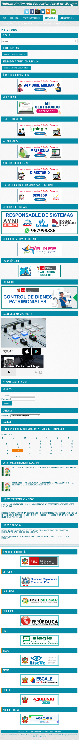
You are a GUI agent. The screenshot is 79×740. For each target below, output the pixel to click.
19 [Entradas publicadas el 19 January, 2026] (7, 450)
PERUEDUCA (8, 611)
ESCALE (6, 670)
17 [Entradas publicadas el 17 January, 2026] (61, 447)
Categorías (5, 416)
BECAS (58, 23)
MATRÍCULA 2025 (10, 141)
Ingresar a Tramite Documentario (16, 68)
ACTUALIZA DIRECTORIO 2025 (15, 163)
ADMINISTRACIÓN (67, 17)
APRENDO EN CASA (11, 710)
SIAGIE (5, 631)
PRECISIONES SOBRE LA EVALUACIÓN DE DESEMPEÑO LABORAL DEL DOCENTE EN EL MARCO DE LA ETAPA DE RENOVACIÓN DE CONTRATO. (43, 483)
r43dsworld (57, 735)
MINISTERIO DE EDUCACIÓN (14, 552)
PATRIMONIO (8, 282)
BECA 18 (6, 690)
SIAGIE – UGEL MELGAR (12, 119)
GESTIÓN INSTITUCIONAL (33, 17)
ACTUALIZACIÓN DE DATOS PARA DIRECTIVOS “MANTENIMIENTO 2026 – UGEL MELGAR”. (44, 467)
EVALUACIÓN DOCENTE (44, 23)
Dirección (15, 17)
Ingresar (7, 403)
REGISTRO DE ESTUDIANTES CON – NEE (19, 239)
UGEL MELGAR (9, 591)
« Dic (18, 456)
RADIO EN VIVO (27, 23)
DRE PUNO (7, 571)
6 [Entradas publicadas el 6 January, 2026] (17, 444)
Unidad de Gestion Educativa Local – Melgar (43, 732)
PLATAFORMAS (51, 17)
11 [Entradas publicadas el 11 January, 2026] (72, 444)
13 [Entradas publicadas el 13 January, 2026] (18, 447)
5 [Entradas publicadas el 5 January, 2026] (6, 444)
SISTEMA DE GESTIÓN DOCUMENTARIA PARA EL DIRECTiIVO (28, 185)
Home (4, 18)
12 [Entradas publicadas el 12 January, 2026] (7, 447)
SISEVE (6, 650)
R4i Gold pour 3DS (39, 736)
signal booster (40, 735)
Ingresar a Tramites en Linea (14, 54)
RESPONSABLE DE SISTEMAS (15, 207)
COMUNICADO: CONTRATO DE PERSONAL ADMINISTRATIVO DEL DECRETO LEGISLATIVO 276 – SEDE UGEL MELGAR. (37, 505)
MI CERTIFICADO (10, 97)
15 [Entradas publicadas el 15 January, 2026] (40, 447)
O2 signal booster (67, 735)
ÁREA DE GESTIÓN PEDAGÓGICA (16, 75)
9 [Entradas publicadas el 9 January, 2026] (50, 444)
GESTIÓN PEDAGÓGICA (11, 23)
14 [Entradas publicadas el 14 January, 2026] (29, 447)
